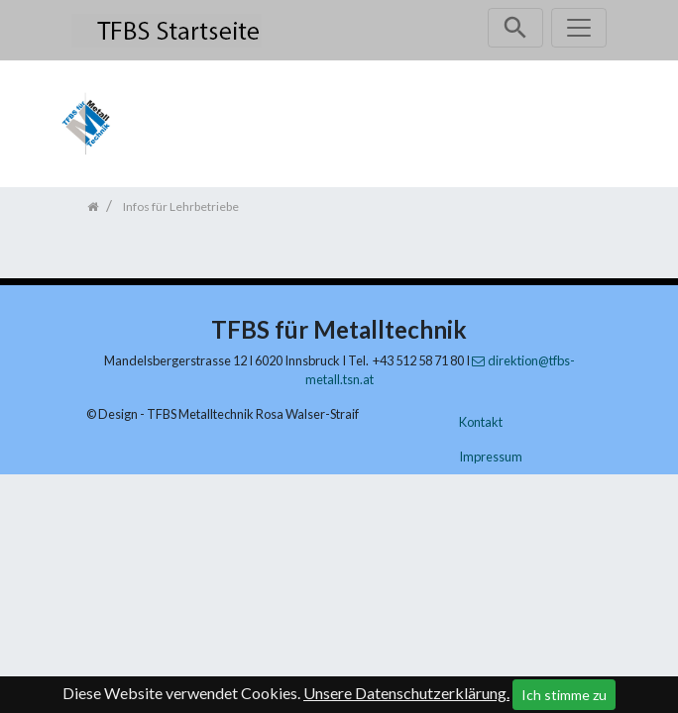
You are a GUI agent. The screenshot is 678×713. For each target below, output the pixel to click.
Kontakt (481, 422)
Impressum (490, 456)
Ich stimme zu (564, 694)
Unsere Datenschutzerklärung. (406, 692)
